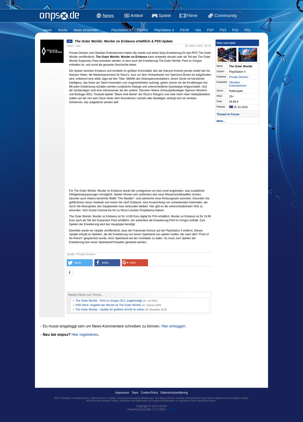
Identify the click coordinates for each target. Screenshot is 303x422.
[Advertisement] (121, 283)
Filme (191, 15)
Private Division (238, 77)
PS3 (223, 30)
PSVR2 (142, 30)
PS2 (235, 30)
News (108, 15)
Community (225, 15)
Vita (198, 30)
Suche (63, 30)
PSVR (184, 30)
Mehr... (221, 121)
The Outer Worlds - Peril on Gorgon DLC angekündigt (108, 300)
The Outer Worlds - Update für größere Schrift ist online (109, 309)
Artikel (137, 15)
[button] (80, 262)
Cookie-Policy (149, 392)
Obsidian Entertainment (238, 84)
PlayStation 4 (164, 30)
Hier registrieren (85, 335)
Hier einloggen (173, 326)
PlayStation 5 (121, 30)
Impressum (122, 392)
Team (135, 392)
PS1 (247, 30)
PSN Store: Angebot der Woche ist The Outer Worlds (108, 305)
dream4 (171, 409)
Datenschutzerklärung (174, 392)
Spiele (164, 15)
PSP (210, 30)
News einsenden (86, 30)
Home (47, 30)
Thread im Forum (228, 114)
